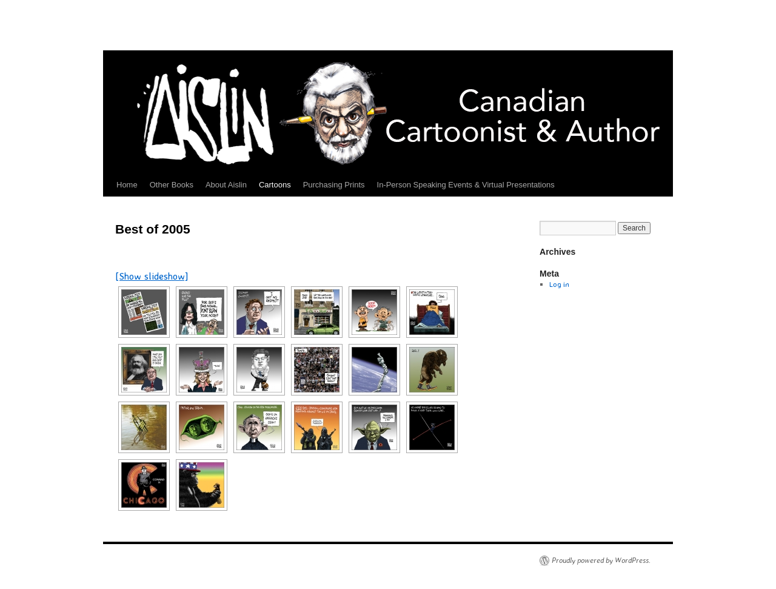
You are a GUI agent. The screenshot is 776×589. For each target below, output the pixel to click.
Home (127, 184)
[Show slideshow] (152, 276)
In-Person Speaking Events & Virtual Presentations (466, 184)
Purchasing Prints (334, 184)
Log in (559, 284)
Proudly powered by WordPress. (601, 560)
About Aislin (226, 184)
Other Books (171, 184)
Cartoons (275, 184)
